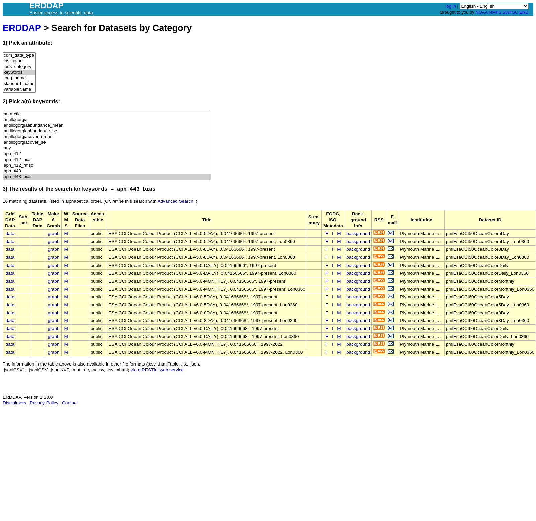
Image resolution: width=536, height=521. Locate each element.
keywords (19, 72)
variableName (19, 89)
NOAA (481, 12)
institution (19, 61)
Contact (70, 402)
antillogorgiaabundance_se (107, 131)
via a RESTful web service (157, 369)
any (107, 148)
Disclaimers (14, 402)
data (10, 233)
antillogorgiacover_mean (107, 137)
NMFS (495, 12)
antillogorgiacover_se (107, 142)
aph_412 (107, 154)
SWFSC (510, 12)
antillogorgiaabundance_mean (107, 125)
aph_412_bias (107, 160)
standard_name (19, 84)
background (358, 233)
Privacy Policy (44, 402)
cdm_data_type (19, 55)
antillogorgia (107, 120)
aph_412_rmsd (107, 165)
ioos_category (19, 67)
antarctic (107, 114)
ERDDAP (22, 28)
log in (451, 6)
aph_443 (107, 171)
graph (54, 233)
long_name (19, 78)
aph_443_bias (107, 177)
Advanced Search (175, 201)
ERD (523, 12)
